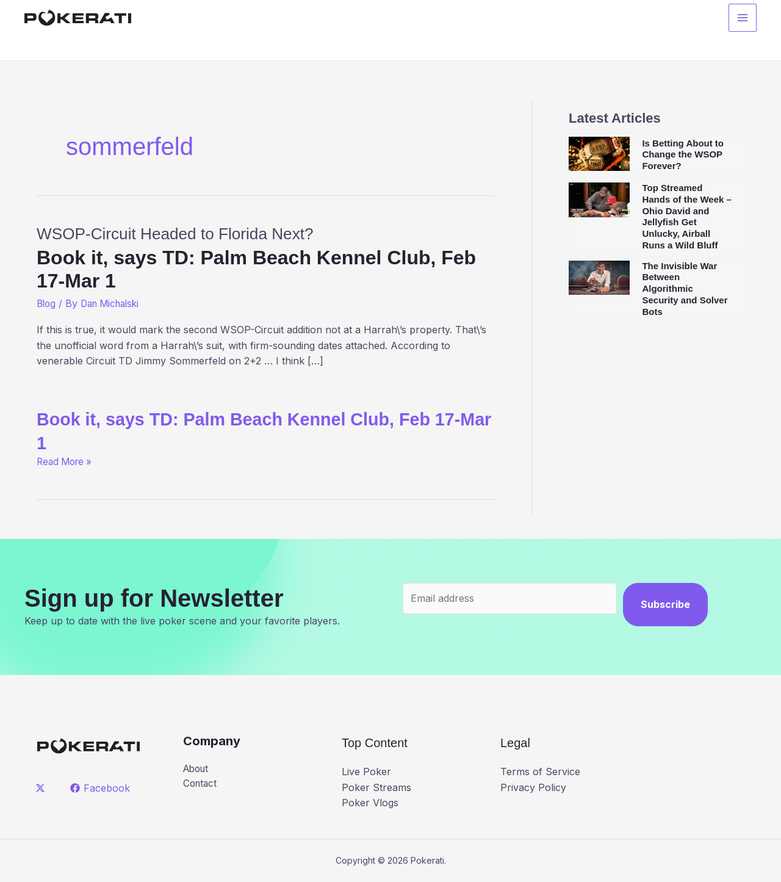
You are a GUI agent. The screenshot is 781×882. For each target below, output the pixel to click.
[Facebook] (101, 788)
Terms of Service (540, 771)
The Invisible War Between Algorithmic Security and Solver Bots (684, 289)
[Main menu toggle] (743, 19)
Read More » (66, 461)
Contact (201, 784)
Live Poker (366, 771)
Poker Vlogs (370, 803)
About (197, 769)
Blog (47, 303)
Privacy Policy (533, 787)
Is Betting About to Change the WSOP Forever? (683, 155)
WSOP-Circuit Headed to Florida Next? (266, 257)
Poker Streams (376, 787)
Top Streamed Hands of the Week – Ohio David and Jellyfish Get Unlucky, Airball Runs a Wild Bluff (686, 216)
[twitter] (42, 788)
